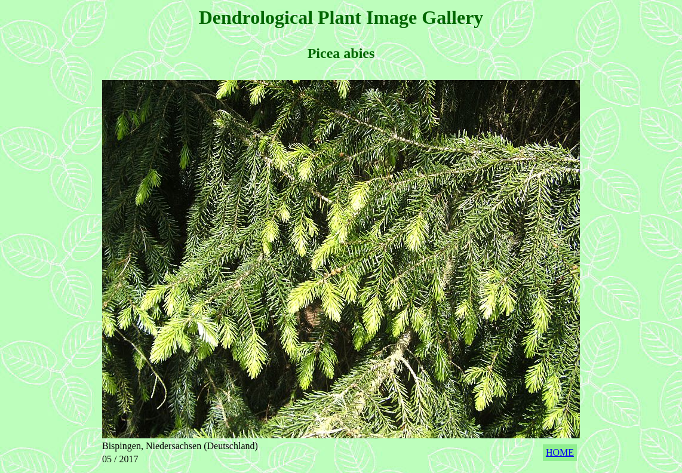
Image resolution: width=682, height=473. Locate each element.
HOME (560, 452)
